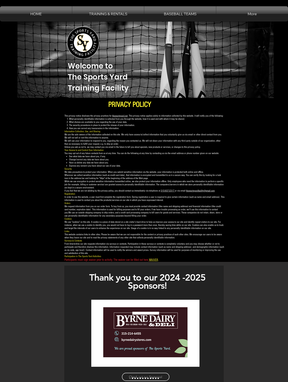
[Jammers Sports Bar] (132, 378)
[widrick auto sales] (140, 378)
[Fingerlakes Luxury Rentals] (137, 378)
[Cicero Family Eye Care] (135, 378)
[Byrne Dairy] (130, 378)
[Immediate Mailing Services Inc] (158, 378)
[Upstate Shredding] (153, 378)
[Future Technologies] (145, 378)
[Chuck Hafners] (148, 378)
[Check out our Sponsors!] (145, 377)
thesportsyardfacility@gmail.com (200, 190)
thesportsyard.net (120, 115)
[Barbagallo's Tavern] (150, 378)
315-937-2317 (168, 190)
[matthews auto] (142, 378)
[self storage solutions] (155, 378)
